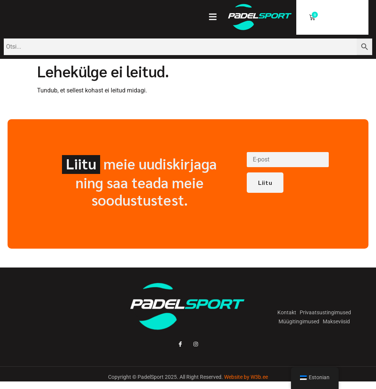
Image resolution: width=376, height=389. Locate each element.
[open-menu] (216, 17)
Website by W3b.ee (246, 377)
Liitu (265, 182)
